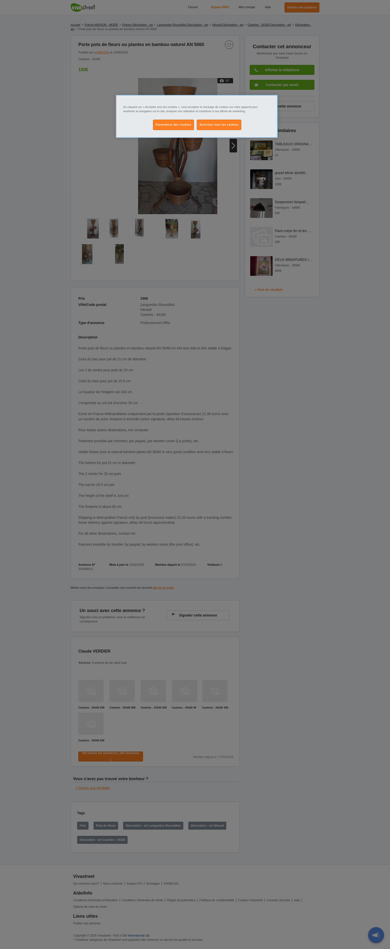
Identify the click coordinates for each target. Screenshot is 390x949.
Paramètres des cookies (173, 124)
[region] (197, 116)
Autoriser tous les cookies (219, 124)
